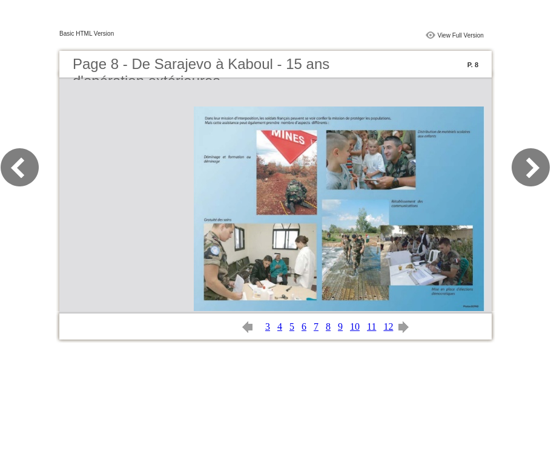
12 (388, 326)
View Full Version (460, 35)
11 (371, 326)
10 (355, 326)
